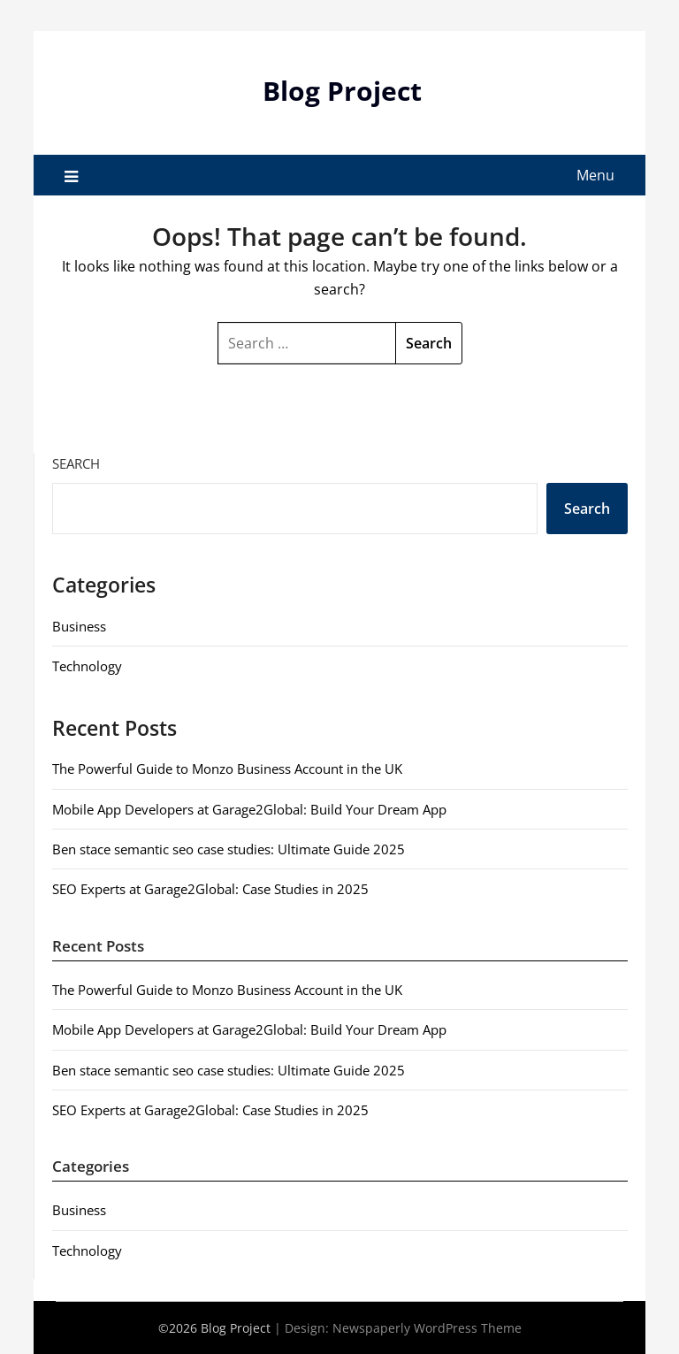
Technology (87, 666)
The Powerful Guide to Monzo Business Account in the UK (227, 768)
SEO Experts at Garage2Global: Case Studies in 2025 (210, 889)
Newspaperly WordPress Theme (427, 1328)
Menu (595, 175)
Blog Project (342, 91)
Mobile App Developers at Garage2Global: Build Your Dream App (249, 809)
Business (79, 626)
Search (76, 463)
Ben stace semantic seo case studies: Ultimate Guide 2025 (228, 849)
